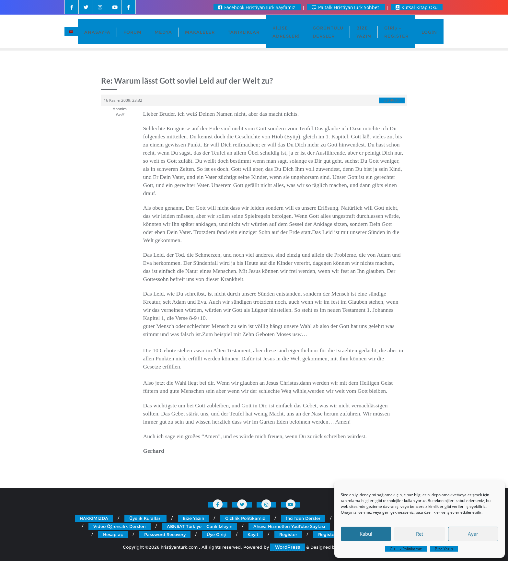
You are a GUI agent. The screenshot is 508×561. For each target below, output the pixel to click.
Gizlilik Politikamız (406, 549)
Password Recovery (165, 534)
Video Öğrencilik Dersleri (119, 526)
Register (288, 534)
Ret (419, 534)
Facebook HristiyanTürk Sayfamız (257, 7)
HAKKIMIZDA (94, 518)
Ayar (473, 534)
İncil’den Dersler (303, 518)
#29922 (392, 100)
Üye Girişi (216, 534)
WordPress (287, 547)
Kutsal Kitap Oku (417, 7)
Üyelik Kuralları (145, 518)
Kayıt (253, 534)
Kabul (366, 534)
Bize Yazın (444, 549)
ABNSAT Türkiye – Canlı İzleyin (199, 526)
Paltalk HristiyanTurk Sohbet (346, 7)
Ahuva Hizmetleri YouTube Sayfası (289, 526)
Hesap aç (113, 534)
